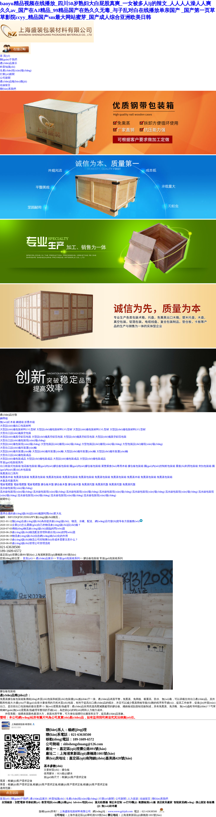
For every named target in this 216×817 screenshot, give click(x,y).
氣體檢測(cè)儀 (147, 802)
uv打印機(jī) (130, 802)
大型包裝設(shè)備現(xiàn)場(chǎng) (61, 444)
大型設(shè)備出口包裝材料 (15, 425)
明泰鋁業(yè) (33, 802)
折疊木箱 (29, 422)
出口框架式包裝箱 (10, 466)
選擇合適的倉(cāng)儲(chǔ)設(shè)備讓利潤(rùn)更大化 (30, 513)
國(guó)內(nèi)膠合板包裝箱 (54, 466)
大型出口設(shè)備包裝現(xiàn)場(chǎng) (22, 440)
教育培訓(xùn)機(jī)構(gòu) (56, 802)
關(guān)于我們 (8, 59)
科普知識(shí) (7, 66)
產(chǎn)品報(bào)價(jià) (13, 81)
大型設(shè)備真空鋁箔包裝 (16, 436)
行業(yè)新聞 (7, 74)
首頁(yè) (27, 558)
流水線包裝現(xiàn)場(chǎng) (16, 488)
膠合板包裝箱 (136, 466)
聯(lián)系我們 (8, 88)
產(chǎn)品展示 (8, 63)
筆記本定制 (115, 802)
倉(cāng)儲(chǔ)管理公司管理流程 (31, 543)
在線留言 (5, 85)
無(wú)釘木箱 (8, 422)
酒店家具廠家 (164, 802)
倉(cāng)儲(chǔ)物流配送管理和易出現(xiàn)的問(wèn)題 (43, 532)
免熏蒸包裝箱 (22, 477)
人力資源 (133, 798)
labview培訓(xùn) (83, 802)
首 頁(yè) (5, 55)
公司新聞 (5, 77)
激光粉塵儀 (101, 802)
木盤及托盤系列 (9, 480)
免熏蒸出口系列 (9, 473)
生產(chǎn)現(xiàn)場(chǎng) (15, 70)
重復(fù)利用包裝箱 (187, 466)
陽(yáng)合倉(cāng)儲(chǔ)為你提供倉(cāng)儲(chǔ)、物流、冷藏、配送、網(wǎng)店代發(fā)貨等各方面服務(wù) (76, 521)
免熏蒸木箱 (7, 477)
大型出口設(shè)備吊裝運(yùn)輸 (18, 447)
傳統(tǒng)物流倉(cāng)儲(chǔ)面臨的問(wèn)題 (38, 528)
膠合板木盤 (47, 484)
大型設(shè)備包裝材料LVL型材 (18, 429)
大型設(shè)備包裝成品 (13, 458)
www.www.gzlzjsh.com (120, 811)
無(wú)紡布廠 (109, 806)
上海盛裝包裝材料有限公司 (75, 811)
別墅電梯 (20, 802)
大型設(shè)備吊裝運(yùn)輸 (16, 451)
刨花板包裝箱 (29, 466)
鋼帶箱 (4, 418)
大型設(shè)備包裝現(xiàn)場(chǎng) (20, 444)
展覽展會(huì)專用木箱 (114, 466)
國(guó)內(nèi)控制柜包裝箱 (160, 466)
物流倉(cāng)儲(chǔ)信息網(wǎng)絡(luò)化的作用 (40, 535)
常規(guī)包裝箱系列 (11, 462)
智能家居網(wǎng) (184, 802)
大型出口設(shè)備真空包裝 (15, 433)
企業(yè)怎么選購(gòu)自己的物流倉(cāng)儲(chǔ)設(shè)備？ (46, 524)
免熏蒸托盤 (88, 484)
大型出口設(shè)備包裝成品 (15, 455)
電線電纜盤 (7, 484)
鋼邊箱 (20, 422)
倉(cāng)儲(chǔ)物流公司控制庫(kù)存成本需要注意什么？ (45, 539)
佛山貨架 (200, 802)
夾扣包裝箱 (205, 466)
